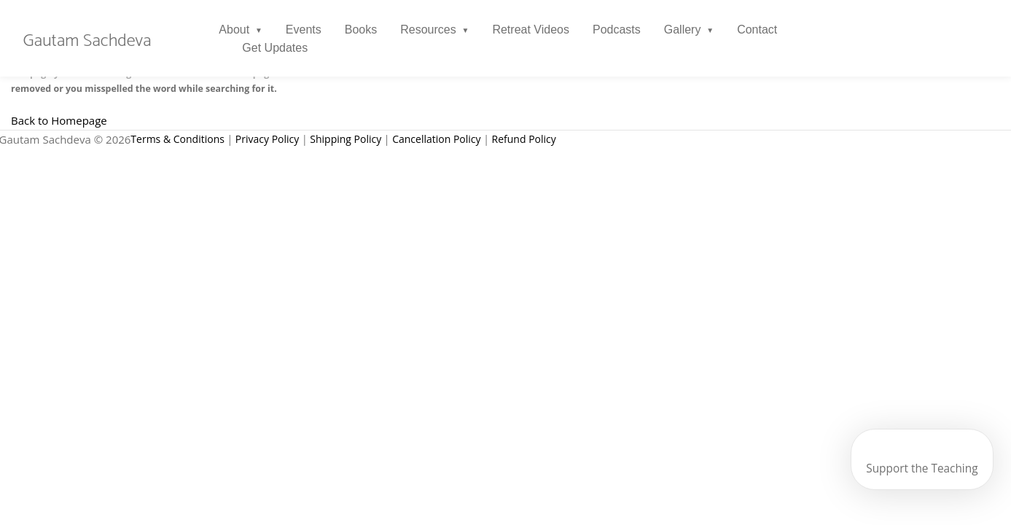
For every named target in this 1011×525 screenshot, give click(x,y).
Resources (428, 29)
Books (361, 29)
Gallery (682, 29)
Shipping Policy (345, 139)
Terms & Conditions (177, 139)
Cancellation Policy (436, 139)
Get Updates (275, 48)
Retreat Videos (531, 29)
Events (303, 29)
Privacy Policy (267, 139)
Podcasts (617, 29)
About (234, 29)
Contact (757, 29)
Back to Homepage (59, 120)
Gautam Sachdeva (87, 41)
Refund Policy (524, 139)
